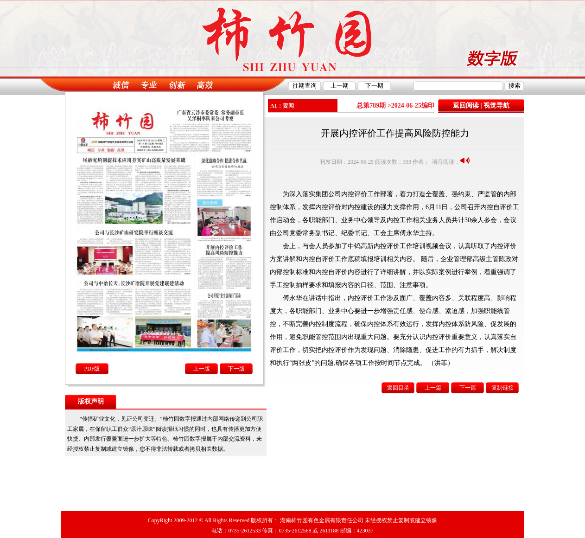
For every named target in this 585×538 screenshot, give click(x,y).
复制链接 (502, 387)
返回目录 (398, 387)
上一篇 (433, 387)
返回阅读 (466, 105)
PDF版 (92, 368)
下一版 (236, 368)
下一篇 (467, 387)
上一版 (201, 368)
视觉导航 (496, 105)
